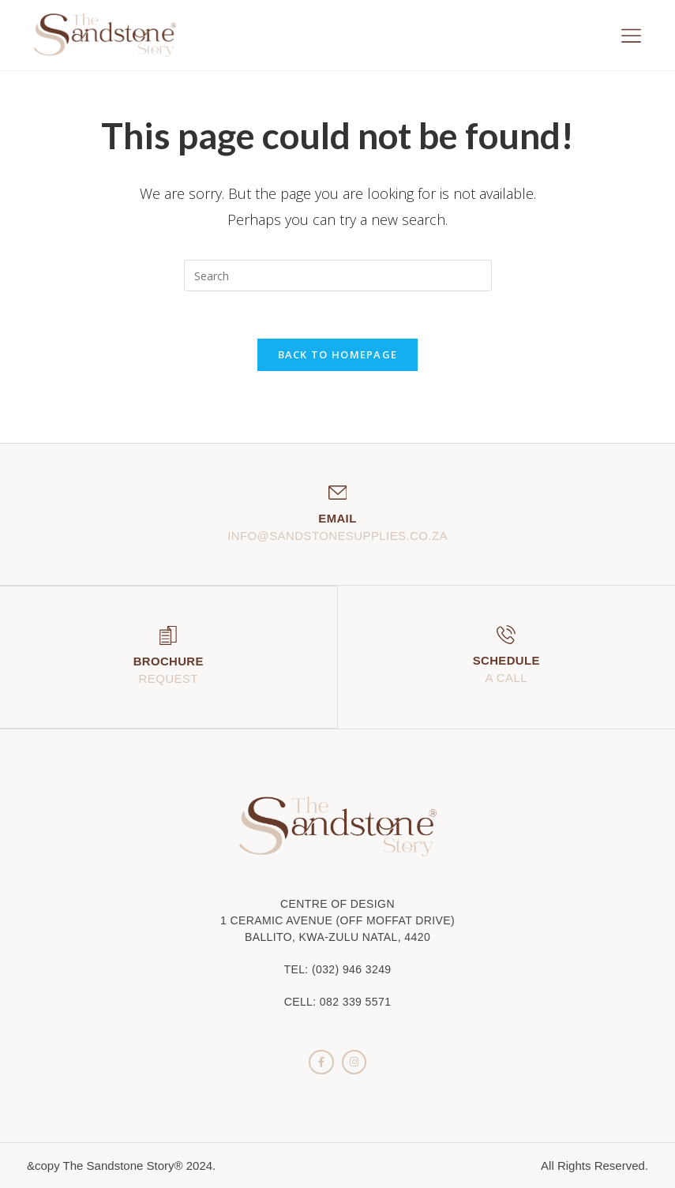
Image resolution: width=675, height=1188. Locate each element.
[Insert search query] (338, 275)
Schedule (506, 661)
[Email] (337, 493)
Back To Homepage (338, 355)
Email (337, 519)
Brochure (168, 661)
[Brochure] (168, 635)
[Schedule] (506, 635)
